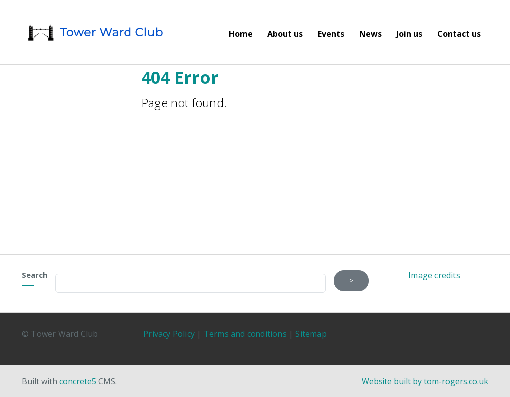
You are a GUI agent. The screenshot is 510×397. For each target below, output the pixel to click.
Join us (409, 33)
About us (285, 33)
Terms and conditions (245, 333)
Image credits (434, 275)
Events (331, 33)
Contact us (459, 33)
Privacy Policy (169, 333)
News (370, 33)
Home (241, 33)
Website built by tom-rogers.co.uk (425, 381)
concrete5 (77, 381)
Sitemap (310, 333)
